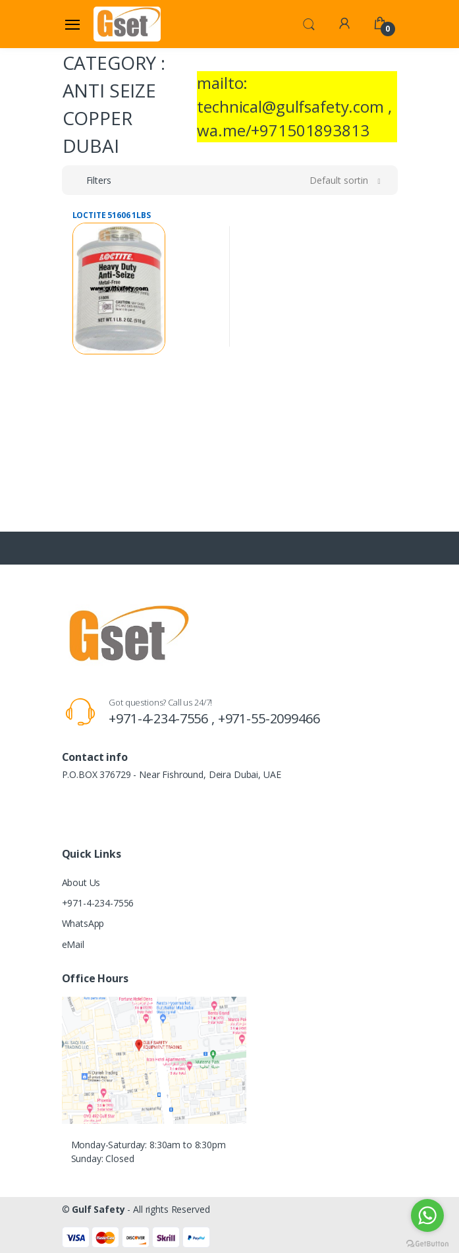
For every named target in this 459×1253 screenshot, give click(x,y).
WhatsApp (83, 923)
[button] (309, 23)
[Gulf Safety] (127, 24)
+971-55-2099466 (269, 718)
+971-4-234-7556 (98, 903)
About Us (81, 882)
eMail (73, 944)
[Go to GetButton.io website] (427, 1240)
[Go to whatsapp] (427, 1215)
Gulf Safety (98, 1209)
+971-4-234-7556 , (163, 718)
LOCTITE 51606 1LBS (111, 215)
